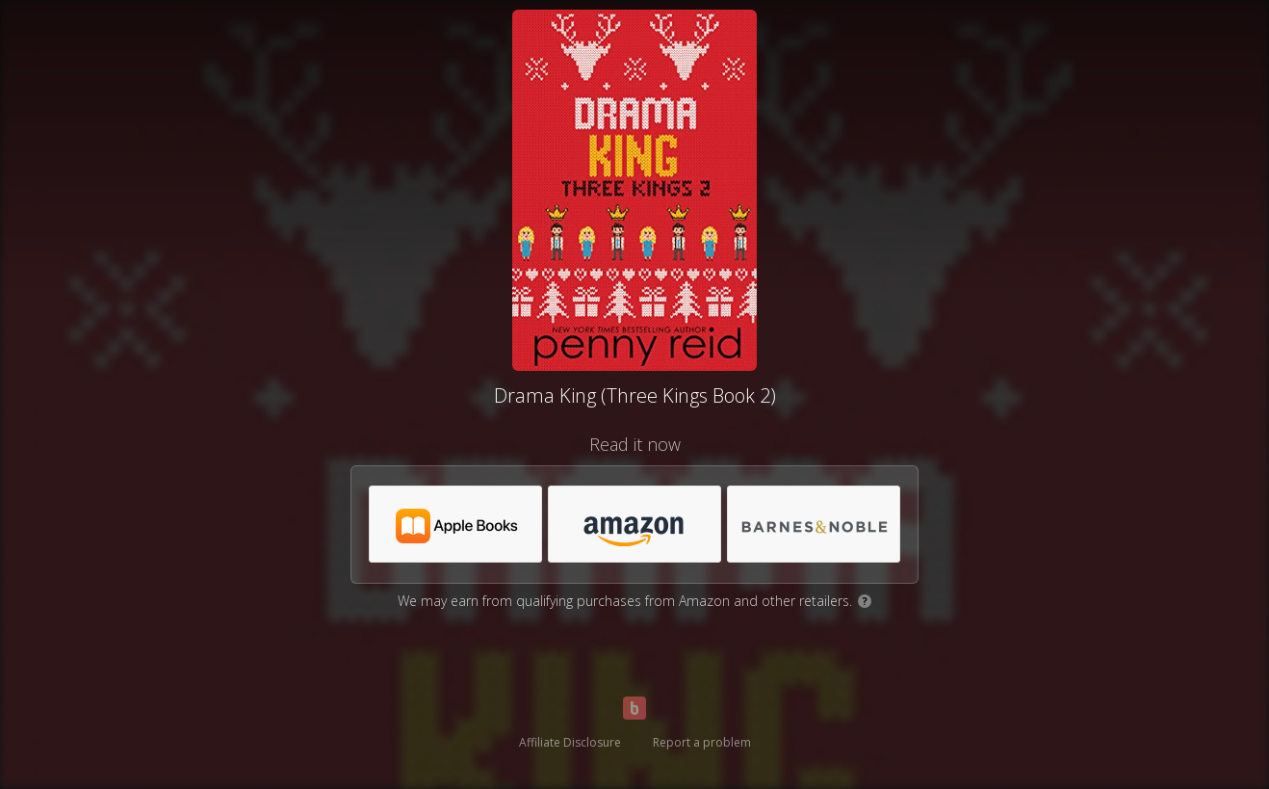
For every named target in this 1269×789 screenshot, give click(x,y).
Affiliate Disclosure (570, 742)
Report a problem (702, 742)
